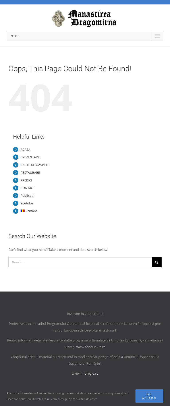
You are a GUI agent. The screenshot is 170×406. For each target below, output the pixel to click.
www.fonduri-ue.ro (91, 347)
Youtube (27, 203)
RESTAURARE (30, 172)
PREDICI (26, 180)
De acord (149, 396)
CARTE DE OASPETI (34, 165)
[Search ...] (79, 262)
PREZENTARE (30, 157)
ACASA (25, 149)
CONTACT (28, 188)
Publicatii (27, 195)
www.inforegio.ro (85, 373)
